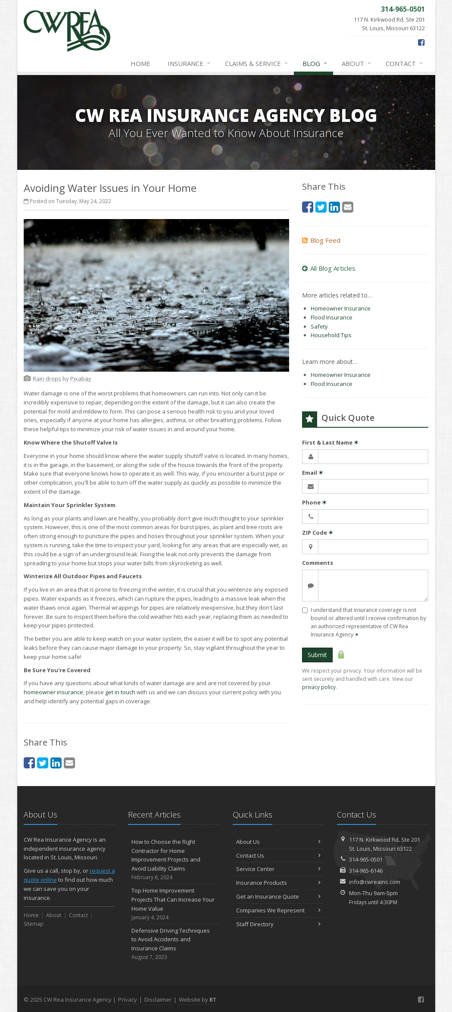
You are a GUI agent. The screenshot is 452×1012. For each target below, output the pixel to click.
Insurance (189, 63)
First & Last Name (330, 442)
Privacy (127, 999)
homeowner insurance (53, 692)
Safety (319, 326)
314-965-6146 (366, 870)
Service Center (278, 869)
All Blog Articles (328, 268)
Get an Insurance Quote (278, 896)
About (357, 63)
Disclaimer (157, 999)
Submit (317, 655)
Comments (317, 563)
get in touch (120, 692)
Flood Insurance (331, 317)
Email (312, 472)
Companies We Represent (278, 910)
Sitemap (34, 923)
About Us (278, 842)
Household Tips (331, 335)
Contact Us (278, 855)
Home (140, 63)
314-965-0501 (366, 859)
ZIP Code (317, 532)
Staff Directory (278, 924)
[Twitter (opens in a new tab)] (42, 762)
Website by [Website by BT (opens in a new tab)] (197, 999)
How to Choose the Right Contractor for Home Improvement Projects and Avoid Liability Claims (173, 859)
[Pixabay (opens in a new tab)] (80, 378)
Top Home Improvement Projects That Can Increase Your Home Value (173, 904)
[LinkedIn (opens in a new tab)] (56, 762)
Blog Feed (321, 240)
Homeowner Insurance (341, 308)
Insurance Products (278, 883)
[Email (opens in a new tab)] (69, 762)
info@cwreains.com (374, 882)
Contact (405, 63)
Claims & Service (257, 63)
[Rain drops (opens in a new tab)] (47, 378)
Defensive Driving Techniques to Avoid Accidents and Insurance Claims (173, 944)
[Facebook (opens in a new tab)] (421, 42)
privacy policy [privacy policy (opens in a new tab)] (319, 687)
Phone (314, 502)
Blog (315, 63)
